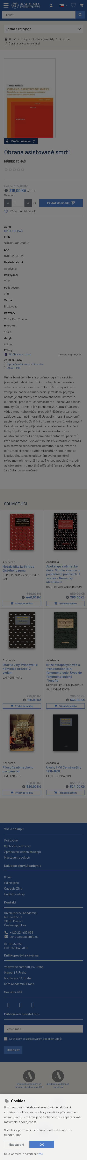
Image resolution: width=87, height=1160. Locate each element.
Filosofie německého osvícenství (18, 769)
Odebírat (13, 1050)
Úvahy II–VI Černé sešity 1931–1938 (63, 769)
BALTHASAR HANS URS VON (64, 587)
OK (42, 1144)
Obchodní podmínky (17, 846)
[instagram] (20, 1005)
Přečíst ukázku (21, 141)
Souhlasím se (35, 1038)
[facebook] (8, 1005)
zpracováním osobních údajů (44, 1038)
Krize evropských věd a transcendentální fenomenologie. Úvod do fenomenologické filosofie (64, 672)
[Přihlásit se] (52, 5)
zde (40, 1154)
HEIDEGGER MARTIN (58, 776)
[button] (63, 5)
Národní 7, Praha (15, 972)
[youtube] (32, 1005)
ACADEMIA (14, 367)
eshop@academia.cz (21, 936)
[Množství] (18, 203)
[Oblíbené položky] (73, 5)
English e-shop (14, 894)
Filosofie (64, 39)
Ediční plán (11, 883)
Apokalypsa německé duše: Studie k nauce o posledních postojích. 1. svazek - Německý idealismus (63, 574)
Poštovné (11, 840)
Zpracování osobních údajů (22, 852)
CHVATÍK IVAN (61, 689)
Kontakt (10, 902)
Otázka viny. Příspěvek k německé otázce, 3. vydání (20, 669)
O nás (8, 877)
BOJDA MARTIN (12, 776)
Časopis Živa (13, 888)
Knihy (24, 39)
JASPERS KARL (12, 677)
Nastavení (16, 1144)
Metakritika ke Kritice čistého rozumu (18, 568)
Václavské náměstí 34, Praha (23, 967)
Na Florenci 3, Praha (17, 978)
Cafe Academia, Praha (19, 984)
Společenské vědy (43, 39)
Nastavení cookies (17, 857)
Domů (10, 39)
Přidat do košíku (61, 203)
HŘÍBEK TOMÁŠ (15, 161)
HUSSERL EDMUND (58, 685)
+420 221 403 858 (18, 932)
